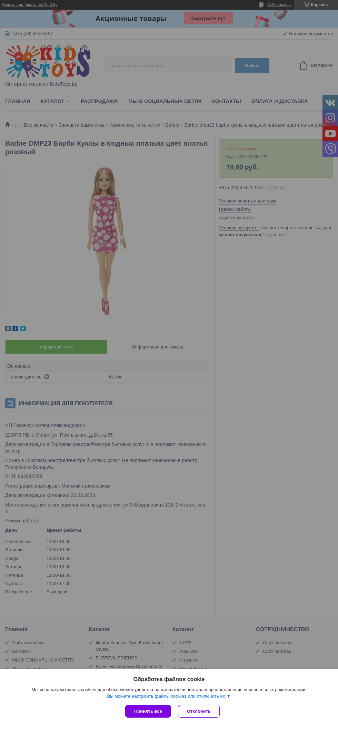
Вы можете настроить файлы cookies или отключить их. (166, 696)
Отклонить (199, 711)
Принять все (148, 711)
